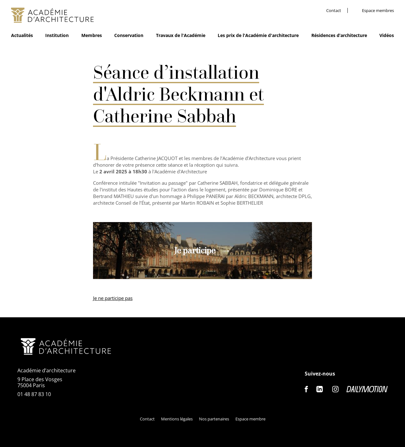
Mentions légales (177, 419)
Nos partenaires (214, 419)
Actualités (22, 35)
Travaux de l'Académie (180, 35)
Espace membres (378, 10)
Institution (57, 35)
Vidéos (386, 35)
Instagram (335, 389)
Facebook (306, 389)
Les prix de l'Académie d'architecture (258, 35)
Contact (333, 10)
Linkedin (319, 389)
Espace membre (250, 419)
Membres (91, 35)
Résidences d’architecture (339, 35)
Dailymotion (367, 389)
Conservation (128, 35)
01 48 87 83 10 (34, 394)
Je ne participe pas (113, 298)
